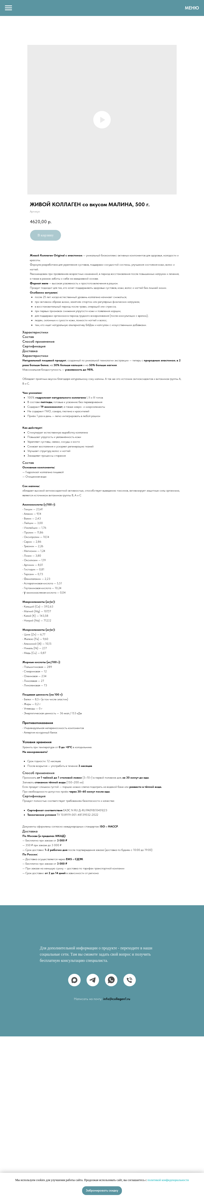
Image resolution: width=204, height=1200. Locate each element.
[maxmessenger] (74, 980)
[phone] (129, 980)
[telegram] (93, 980)
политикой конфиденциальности (168, 1180)
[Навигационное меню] (8, 7)
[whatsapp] (111, 980)
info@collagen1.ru (116, 999)
